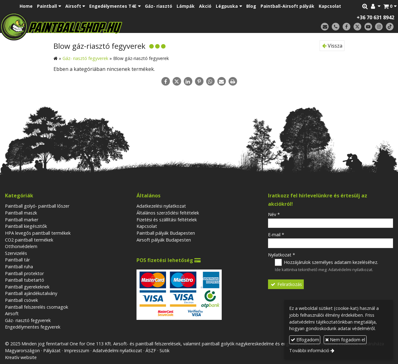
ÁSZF (151, 350)
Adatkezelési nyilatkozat (161, 206)
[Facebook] (346, 26)
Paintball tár (17, 260)
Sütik (164, 350)
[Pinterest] (199, 81)
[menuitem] (26, 6)
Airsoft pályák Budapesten (164, 240)
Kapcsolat (147, 226)
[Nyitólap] (105, 26)
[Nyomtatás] (233, 81)
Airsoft (12, 313)
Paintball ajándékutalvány (31, 293)
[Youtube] (368, 26)
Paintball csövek (21, 300)
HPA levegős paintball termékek (38, 233)
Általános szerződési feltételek (168, 213)
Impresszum (76, 350)
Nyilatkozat (281, 255)
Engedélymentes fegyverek (32, 327)
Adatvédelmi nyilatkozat (350, 269)
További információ (309, 350)
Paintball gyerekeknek (27, 287)
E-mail (276, 234)
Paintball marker (21, 220)
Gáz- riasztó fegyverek (28, 320)
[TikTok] (389, 26)
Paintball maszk (21, 213)
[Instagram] (378, 26)
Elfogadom (305, 340)
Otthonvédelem (21, 246)
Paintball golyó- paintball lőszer (37, 206)
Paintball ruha (19, 267)
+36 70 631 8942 (375, 17)
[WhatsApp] (210, 81)
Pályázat (52, 350)
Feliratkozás (286, 284)
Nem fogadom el (345, 340)
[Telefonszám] (335, 26)
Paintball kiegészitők (26, 226)
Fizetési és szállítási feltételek (167, 220)
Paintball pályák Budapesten (166, 233)
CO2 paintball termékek (29, 240)
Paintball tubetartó (24, 280)
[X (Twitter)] (357, 26)
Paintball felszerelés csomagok (36, 307)
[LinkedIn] (188, 81)
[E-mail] (324, 26)
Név (274, 214)
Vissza (332, 45)
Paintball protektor (24, 273)
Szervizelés (16, 253)
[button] (390, 6)
